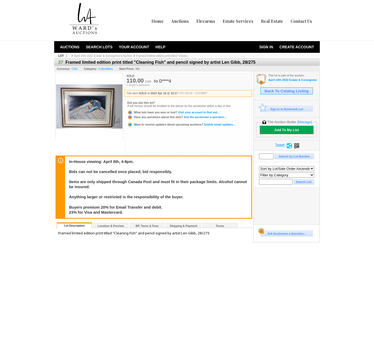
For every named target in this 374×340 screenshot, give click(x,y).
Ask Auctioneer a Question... (283, 232)
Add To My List (286, 130)
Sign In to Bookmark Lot (281, 109)
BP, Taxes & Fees (147, 225)
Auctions (180, 21)
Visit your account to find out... (173, 112)
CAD (74, 68)
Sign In (266, 47)
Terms (220, 225)
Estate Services (238, 21)
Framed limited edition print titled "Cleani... (162, 55)
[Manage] (304, 122)
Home (157, 21)
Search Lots (99, 47)
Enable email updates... (181, 124)
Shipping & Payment (183, 225)
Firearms (205, 21)
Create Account (296, 47)
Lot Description (74, 225)
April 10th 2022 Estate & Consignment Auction (103, 55)
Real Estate (272, 21)
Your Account (134, 47)
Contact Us (301, 21)
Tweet (280, 145)
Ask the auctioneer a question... (176, 117)
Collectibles (105, 68)
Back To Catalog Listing (287, 91)
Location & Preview (111, 225)
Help (160, 47)
